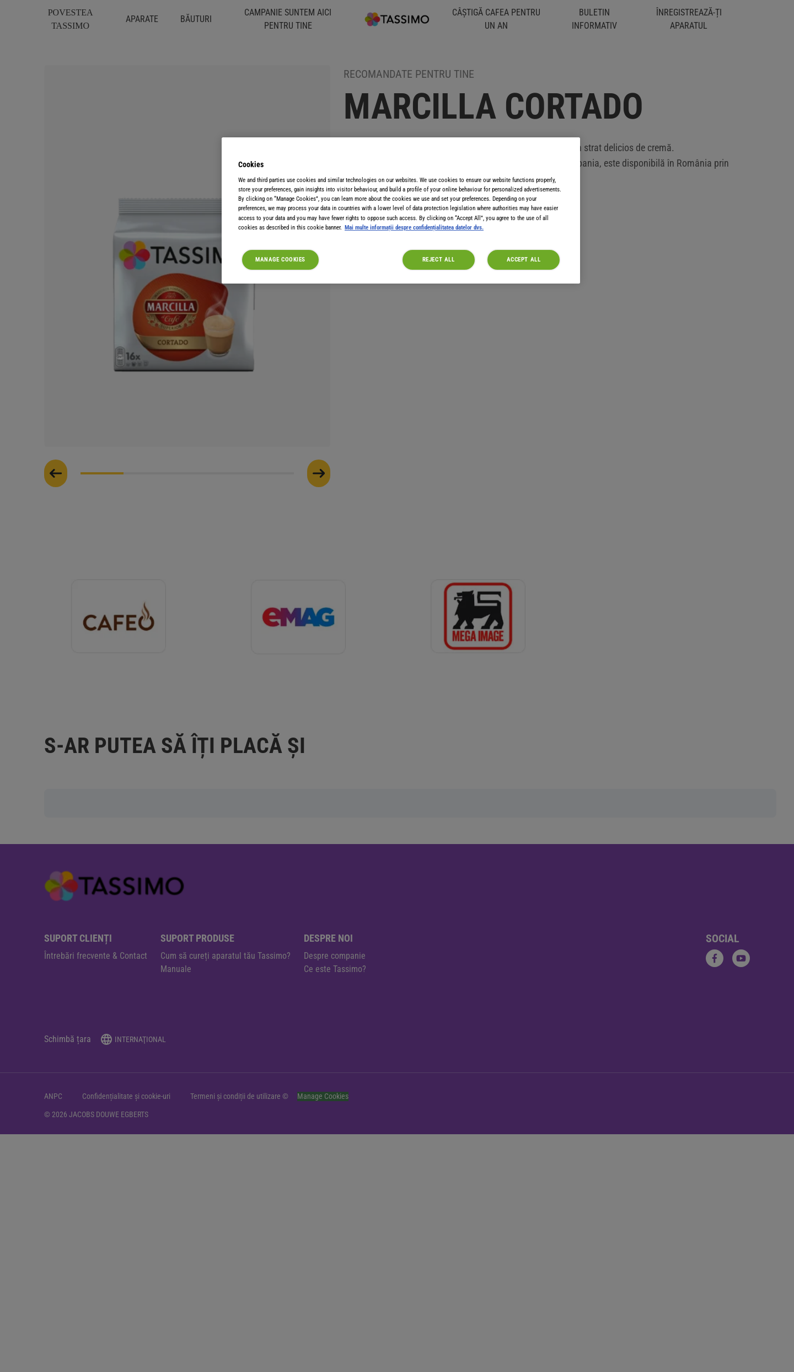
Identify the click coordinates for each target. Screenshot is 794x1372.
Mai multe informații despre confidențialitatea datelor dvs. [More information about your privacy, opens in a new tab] (414, 227)
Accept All (524, 259)
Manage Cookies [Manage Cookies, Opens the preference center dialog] (280, 259)
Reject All (438, 259)
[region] (401, 210)
